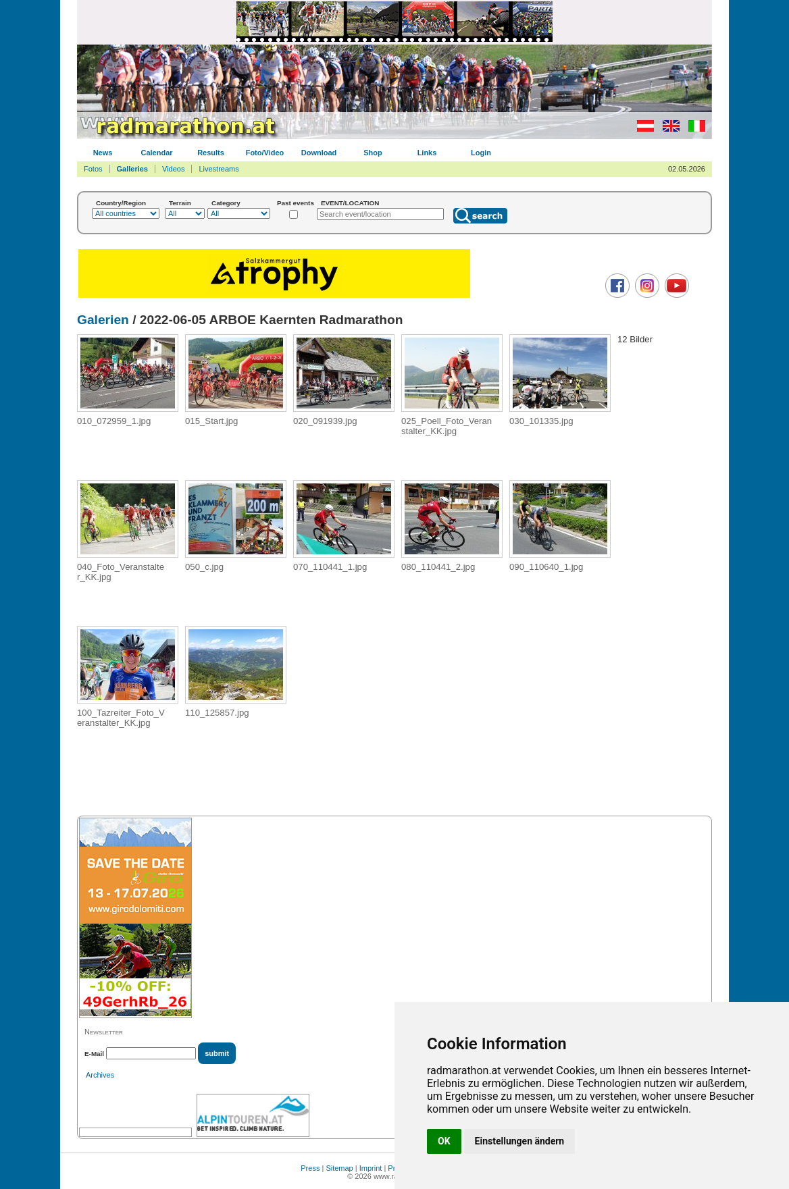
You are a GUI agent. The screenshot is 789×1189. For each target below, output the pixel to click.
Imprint (370, 1168)
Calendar (156, 153)
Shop (372, 153)
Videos (173, 169)
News (103, 153)
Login (481, 153)
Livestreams (218, 169)
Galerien (103, 320)
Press (310, 1168)
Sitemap (339, 1168)
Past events (295, 203)
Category (225, 203)
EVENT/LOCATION (350, 203)
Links (427, 153)
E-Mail (94, 1053)
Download (319, 153)
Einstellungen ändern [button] (520, 1141)
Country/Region (121, 203)
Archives (100, 1075)
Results (210, 153)
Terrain (180, 203)
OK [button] (444, 1141)
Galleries (132, 169)
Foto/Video (265, 153)
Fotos (93, 169)
